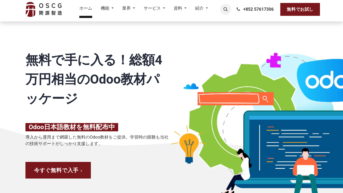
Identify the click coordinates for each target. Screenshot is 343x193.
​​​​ (58, 170)
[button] (225, 9)
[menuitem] (85, 9)
